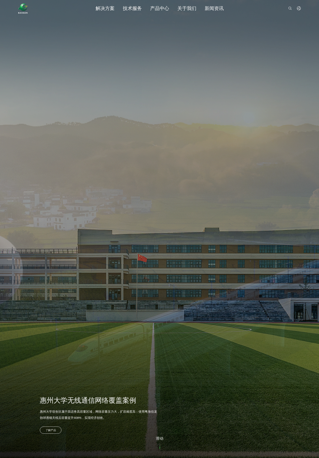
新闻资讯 (214, 8)
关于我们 (186, 8)
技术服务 (132, 8)
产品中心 (159, 8)
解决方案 (105, 8)
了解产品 (51, 431)
